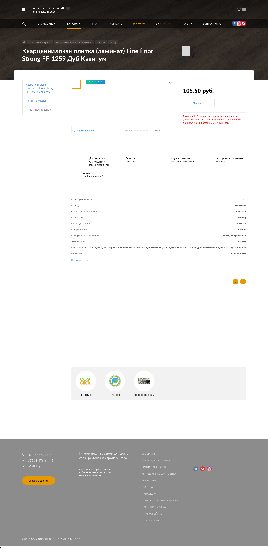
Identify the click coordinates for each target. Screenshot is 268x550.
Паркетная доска (154, 507)
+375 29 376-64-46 (49, 7)
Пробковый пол (153, 513)
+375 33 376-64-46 (39, 460)
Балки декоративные (156, 460)
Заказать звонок (38, 480)
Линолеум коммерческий (160, 500)
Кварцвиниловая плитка (159, 473)
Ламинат (148, 487)
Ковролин (149, 480)
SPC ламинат (150, 453)
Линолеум (149, 493)
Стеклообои (150, 520)
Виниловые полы (154, 467)
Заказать (198, 103)
